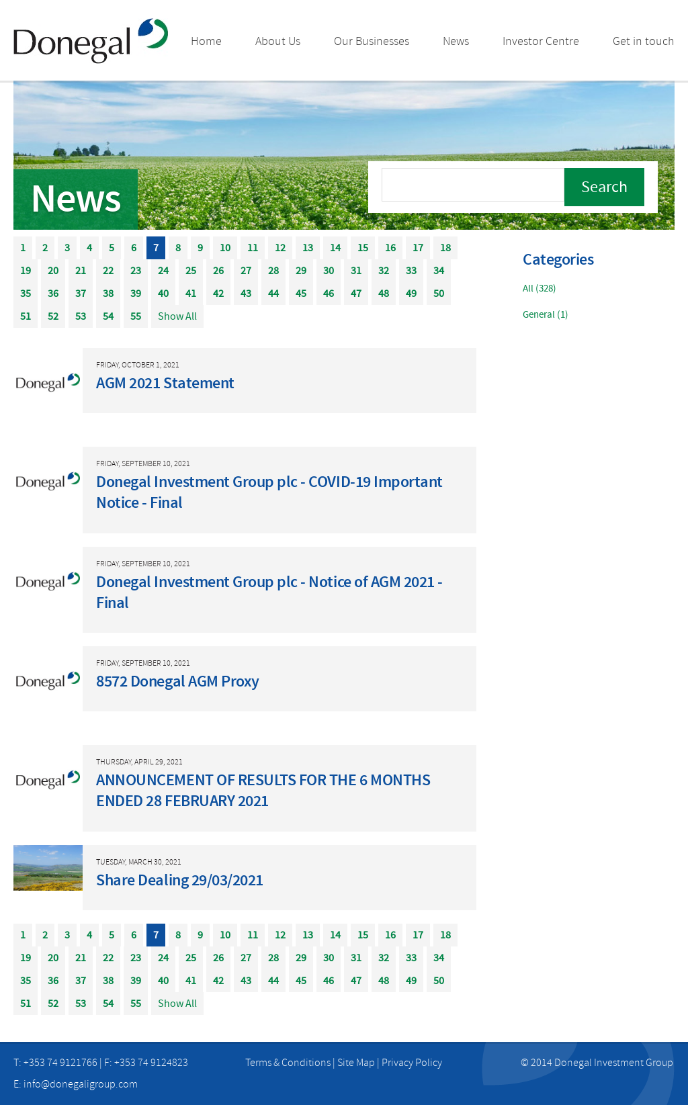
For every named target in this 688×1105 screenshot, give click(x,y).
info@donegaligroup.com (81, 1084)
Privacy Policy (412, 1062)
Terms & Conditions (288, 1062)
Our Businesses (371, 41)
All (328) (539, 288)
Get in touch (644, 41)
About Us (277, 41)
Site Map (356, 1062)
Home (206, 41)
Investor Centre (541, 41)
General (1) (545, 314)
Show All (177, 316)
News (456, 41)
